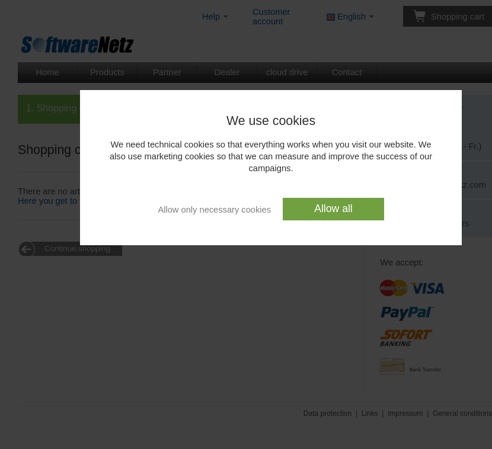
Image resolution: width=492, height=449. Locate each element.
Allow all (333, 208)
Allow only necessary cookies (214, 209)
